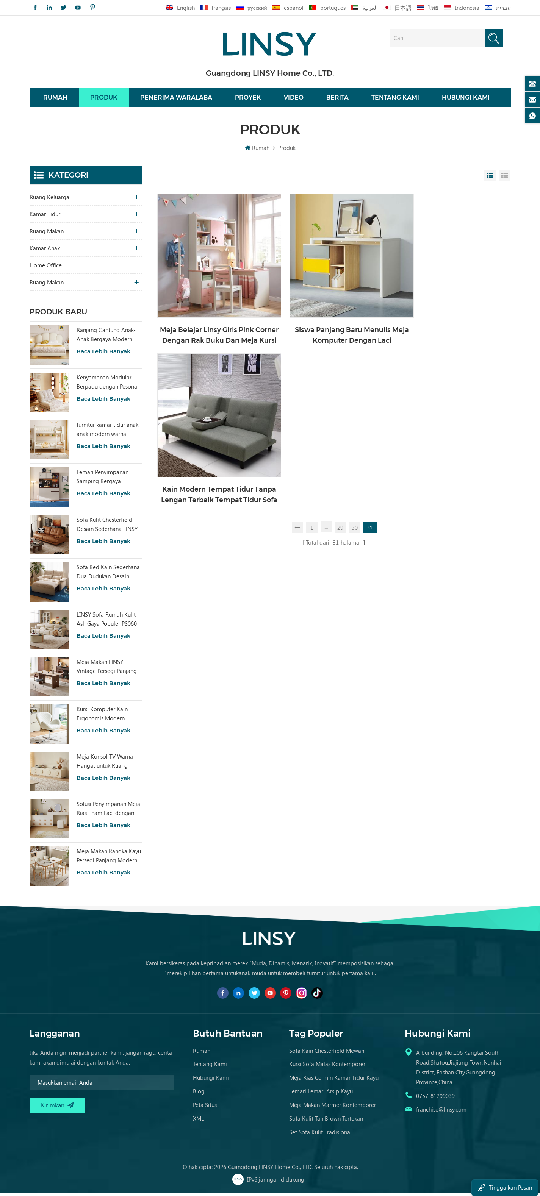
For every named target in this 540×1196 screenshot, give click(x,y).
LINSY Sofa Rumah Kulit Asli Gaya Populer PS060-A (108, 622)
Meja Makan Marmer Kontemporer (332, 1108)
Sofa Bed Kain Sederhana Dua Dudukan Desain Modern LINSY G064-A (108, 575)
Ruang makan (47, 234)
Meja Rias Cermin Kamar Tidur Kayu (334, 1081)
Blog (199, 1094)
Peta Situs (205, 1108)
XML (198, 1122)
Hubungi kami (466, 99)
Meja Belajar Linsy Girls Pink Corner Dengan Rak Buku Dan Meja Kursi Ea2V (213, 326)
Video (294, 99)
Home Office (46, 268)
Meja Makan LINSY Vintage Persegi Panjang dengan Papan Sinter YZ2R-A (107, 670)
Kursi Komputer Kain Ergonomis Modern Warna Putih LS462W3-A (107, 717)
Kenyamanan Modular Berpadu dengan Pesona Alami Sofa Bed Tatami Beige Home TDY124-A (107, 385)
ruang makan (47, 285)
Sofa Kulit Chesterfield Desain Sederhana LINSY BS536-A (107, 528)
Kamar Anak (45, 251)
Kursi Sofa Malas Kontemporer (327, 1067)
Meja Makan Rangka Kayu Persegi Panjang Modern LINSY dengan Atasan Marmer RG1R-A (109, 859)
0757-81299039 (435, 1099)
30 (355, 358)
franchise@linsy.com (441, 1112)
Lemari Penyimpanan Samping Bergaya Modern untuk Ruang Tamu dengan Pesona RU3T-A (103, 480)
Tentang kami (395, 99)
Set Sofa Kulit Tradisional (320, 1135)
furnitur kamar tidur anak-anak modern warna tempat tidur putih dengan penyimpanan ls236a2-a (108, 433)
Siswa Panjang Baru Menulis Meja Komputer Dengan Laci (332, 325)
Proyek (248, 99)
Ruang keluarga (49, 200)
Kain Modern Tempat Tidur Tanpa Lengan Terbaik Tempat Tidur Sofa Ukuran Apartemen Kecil (452, 326)
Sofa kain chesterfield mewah (326, 1054)
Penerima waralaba (176, 99)
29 (341, 358)
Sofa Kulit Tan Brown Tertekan (326, 1122)
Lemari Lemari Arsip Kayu (321, 1094)
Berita (337, 99)
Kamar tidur (45, 217)
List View (504, 179)
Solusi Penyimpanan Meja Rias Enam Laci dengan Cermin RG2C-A (108, 812)
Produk (103, 99)
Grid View (490, 179)
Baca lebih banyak (103, 354)
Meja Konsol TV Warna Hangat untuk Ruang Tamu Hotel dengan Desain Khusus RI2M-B (105, 764)
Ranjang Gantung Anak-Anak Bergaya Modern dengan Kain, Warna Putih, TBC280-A (109, 338)
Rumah (55, 99)
